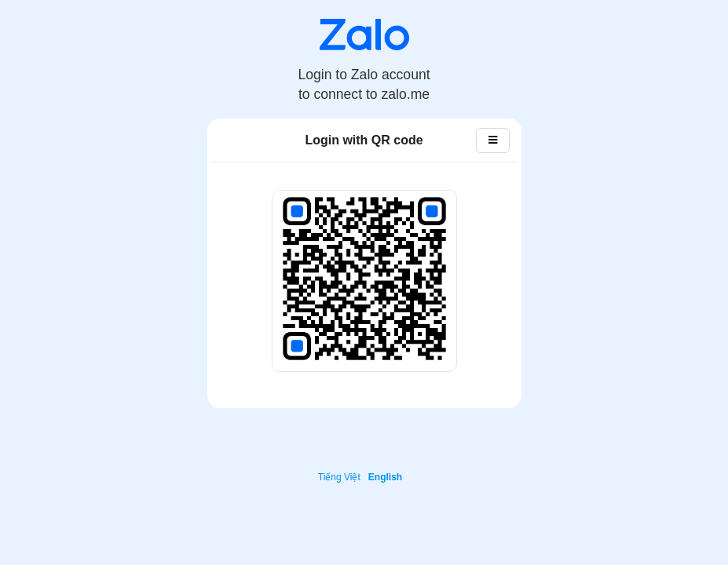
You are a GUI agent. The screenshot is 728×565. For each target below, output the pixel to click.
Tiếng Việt (339, 477)
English (385, 477)
